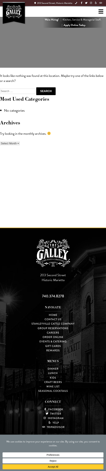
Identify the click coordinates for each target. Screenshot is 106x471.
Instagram (53, 418)
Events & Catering (53, 341)
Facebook (53, 409)
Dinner (53, 369)
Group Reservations (53, 328)
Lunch (53, 373)
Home (53, 315)
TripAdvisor (53, 427)
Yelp (53, 423)
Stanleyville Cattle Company (53, 324)
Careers (53, 333)
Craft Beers (53, 382)
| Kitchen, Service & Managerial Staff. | (73, 22)
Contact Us (53, 319)
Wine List (53, 386)
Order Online (53, 337)
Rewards (53, 350)
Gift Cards (53, 346)
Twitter (53, 414)
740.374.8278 (53, 296)
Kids (53, 378)
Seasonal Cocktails (53, 391)
